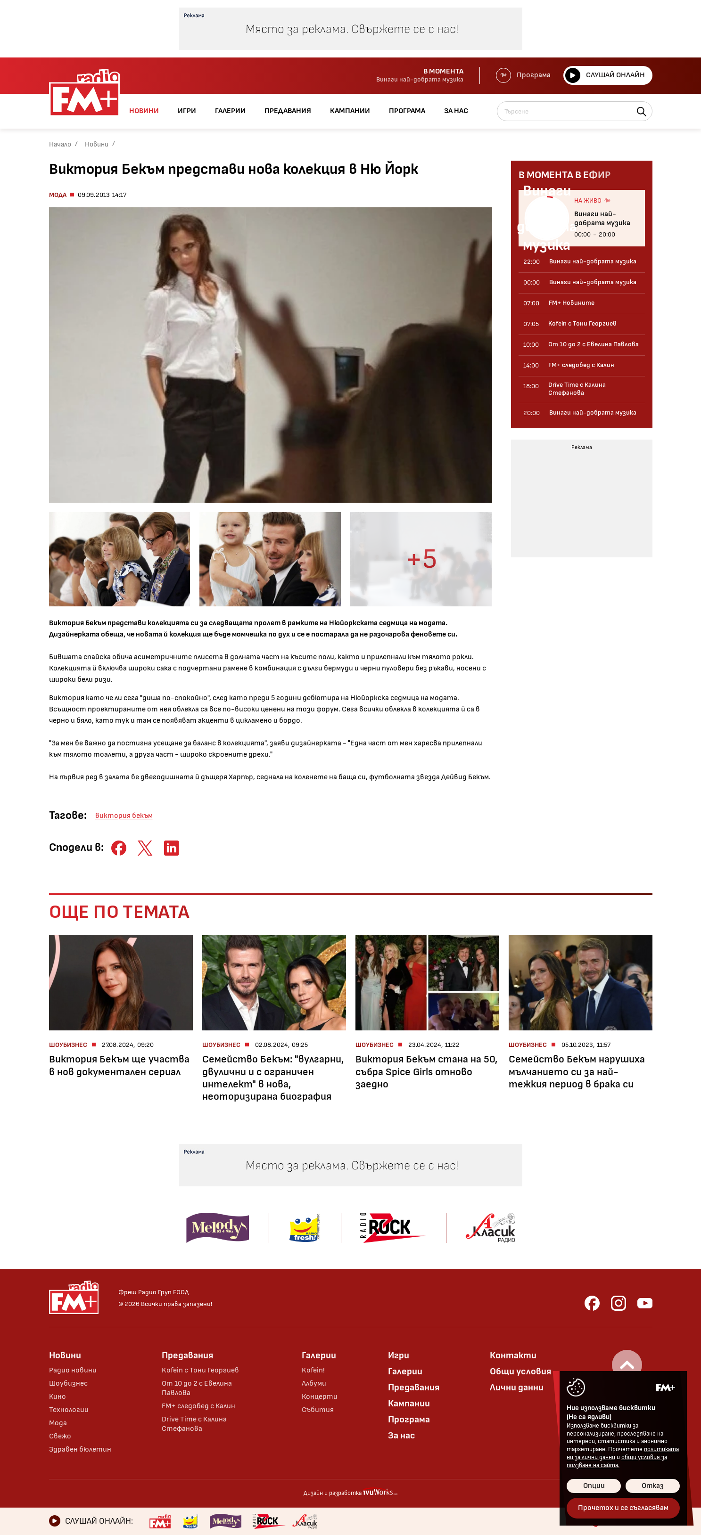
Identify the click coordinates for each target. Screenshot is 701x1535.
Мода (57, 195)
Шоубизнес (68, 1383)
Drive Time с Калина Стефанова (194, 1424)
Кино (57, 1396)
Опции (594, 1485)
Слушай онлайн (605, 75)
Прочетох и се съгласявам (623, 1507)
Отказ (653, 1485)
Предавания (187, 1355)
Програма (523, 75)
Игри (398, 1355)
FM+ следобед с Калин (198, 1406)
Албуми (314, 1383)
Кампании (409, 1403)
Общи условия (520, 1371)
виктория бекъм (124, 815)
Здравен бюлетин (80, 1449)
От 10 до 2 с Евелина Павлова (197, 1388)
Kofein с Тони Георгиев (200, 1370)
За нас (401, 1435)
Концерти (320, 1396)
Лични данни (517, 1387)
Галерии (319, 1355)
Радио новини (73, 1370)
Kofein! (313, 1370)
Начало (60, 144)
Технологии (69, 1409)
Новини (96, 144)
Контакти (513, 1355)
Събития (318, 1409)
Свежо (60, 1436)
